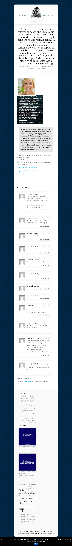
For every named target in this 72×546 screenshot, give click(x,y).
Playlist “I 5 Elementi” (27, 522)
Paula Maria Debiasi (34, 338)
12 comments (40, 68)
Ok (36, 543)
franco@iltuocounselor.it (26, 533)
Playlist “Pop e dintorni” (27, 517)
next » (29, 486)
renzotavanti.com (48, 533)
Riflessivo (30, 68)
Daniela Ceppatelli (33, 194)
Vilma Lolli (31, 306)
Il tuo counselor (32, 218)
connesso (28, 381)
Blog (39, 66)
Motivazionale (47, 66)
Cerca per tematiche (25, 496)
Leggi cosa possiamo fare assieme (27, 171)
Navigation (35, 22)
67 (28, 484)
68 (31, 484)
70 (36, 484)
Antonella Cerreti (33, 260)
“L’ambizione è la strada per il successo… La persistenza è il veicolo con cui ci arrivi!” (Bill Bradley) (27, 412)
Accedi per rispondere (44, 210)
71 (25, 486)
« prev (21, 484)
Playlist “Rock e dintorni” (28, 519)
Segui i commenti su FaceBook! (27, 167)
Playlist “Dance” (25, 514)
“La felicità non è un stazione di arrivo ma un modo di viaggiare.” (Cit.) (28, 420)
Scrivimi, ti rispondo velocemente (28, 174)
